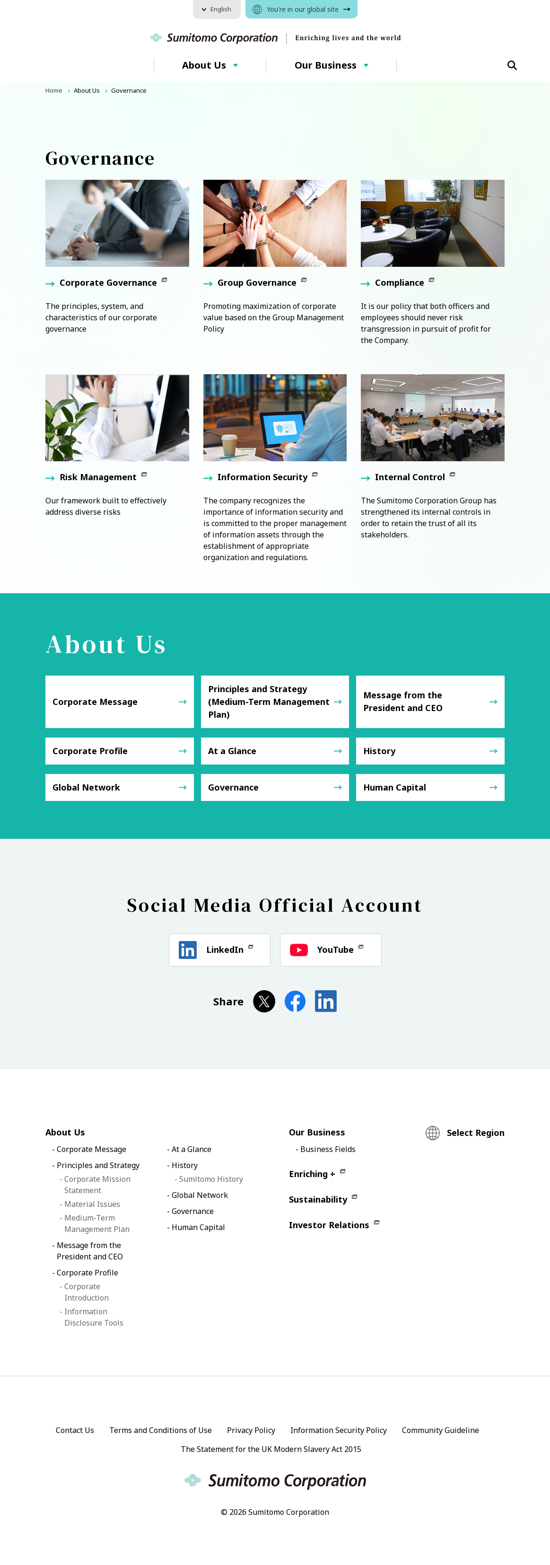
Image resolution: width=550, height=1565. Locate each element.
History (379, 750)
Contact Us (75, 1430)
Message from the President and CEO (403, 701)
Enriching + (312, 1173)
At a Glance (232, 750)
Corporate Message (95, 701)
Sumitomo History (211, 1179)
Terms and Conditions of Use (160, 1430)
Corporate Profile (90, 750)
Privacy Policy (251, 1430)
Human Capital (394, 787)
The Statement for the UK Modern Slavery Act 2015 (271, 1449)
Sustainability (318, 1199)
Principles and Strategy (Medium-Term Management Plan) (269, 701)
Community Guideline (440, 1430)
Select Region (476, 1132)
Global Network (86, 787)
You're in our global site (303, 9)
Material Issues (92, 1204)
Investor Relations (329, 1225)
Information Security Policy (338, 1430)
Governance (233, 787)
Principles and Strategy (98, 1165)
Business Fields (328, 1149)
